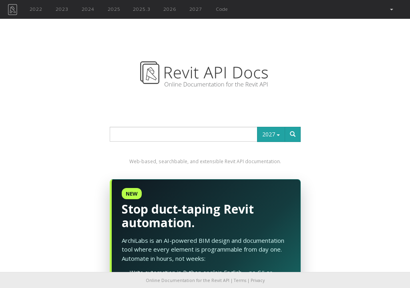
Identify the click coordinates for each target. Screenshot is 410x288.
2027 (195, 9)
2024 (88, 9)
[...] (183, 134)
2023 (62, 9)
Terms (240, 280)
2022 (36, 9)
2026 (169, 9)
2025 (114, 9)
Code (222, 9)
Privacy (258, 280)
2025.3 (142, 9)
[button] (391, 9)
